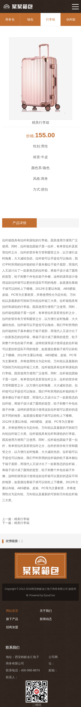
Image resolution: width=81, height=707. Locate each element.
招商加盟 (12, 627)
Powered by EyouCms (42, 595)
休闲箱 (70, 19)
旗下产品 (12, 619)
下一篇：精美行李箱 (15, 523)
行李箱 (50, 19)
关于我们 (46, 610)
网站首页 (12, 610)
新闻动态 (46, 619)
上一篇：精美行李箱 (15, 519)
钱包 (30, 19)
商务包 (9, 19)
